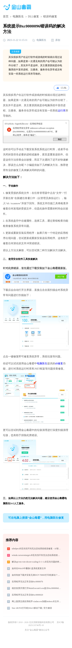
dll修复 (59, 363)
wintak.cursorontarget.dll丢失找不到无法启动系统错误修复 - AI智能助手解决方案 (37, 555)
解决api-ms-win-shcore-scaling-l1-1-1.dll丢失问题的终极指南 (37, 562)
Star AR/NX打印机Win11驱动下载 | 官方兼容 (32, 608)
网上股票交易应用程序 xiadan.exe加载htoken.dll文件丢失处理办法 (37, 601)
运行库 (62, 110)
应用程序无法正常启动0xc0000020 (27, 595)
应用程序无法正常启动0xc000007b (27, 581)
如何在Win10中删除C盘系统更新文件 (29, 568)
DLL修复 (33, 16)
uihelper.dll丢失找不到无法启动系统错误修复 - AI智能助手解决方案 (37, 548)
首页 (6, 16)
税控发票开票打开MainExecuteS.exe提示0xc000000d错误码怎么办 (37, 588)
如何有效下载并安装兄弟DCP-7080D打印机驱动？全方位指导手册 (37, 575)
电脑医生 (18, 16)
